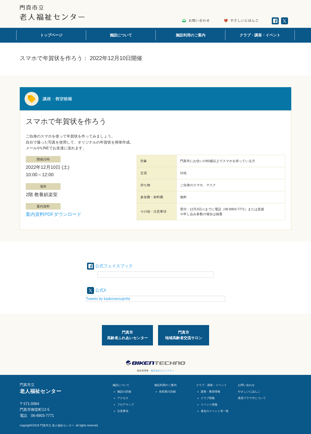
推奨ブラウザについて (252, 397)
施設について (121, 35)
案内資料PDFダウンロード (53, 214)
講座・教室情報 (210, 391)
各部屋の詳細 (167, 391)
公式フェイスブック (112, 265)
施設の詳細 (124, 391)
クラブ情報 (208, 397)
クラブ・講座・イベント (260, 35)
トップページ (51, 35)
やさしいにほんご (249, 391)
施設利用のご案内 (190, 35)
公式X (97, 289)
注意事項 (122, 410)
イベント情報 (209, 404)
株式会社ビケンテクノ (162, 370)
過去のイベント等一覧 (215, 410)
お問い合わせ (246, 384)
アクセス (122, 397)
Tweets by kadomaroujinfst (108, 298)
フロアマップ (125, 404)
